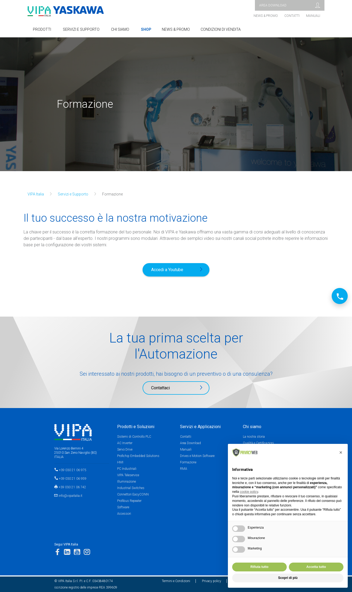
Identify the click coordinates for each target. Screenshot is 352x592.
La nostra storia (254, 437)
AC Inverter (124, 443)
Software (123, 507)
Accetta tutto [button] (316, 567)
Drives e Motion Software (197, 456)
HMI (120, 462)
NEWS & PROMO (176, 29)
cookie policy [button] (249, 492)
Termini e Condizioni (176, 581)
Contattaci (160, 387)
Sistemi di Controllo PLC (134, 437)
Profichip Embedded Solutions (138, 456)
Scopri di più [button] (288, 578)
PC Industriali (126, 469)
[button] (340, 452)
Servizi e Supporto (73, 194)
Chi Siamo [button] (120, 29)
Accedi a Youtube (167, 269)
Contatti (292, 16)
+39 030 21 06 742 (72, 487)
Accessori (124, 514)
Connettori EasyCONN (133, 494)
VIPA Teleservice (128, 475)
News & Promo (266, 16)
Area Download (190, 443)
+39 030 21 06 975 (72, 470)
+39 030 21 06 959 (72, 478)
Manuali (313, 16)
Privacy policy (211, 581)
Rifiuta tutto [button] (259, 567)
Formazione (188, 462)
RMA (183, 469)
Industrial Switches (130, 488)
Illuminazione (126, 481)
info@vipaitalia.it (70, 496)
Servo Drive (124, 449)
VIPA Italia (36, 194)
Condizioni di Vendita (221, 29)
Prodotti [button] (42, 29)
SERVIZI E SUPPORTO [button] (81, 29)
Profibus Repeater (129, 501)
